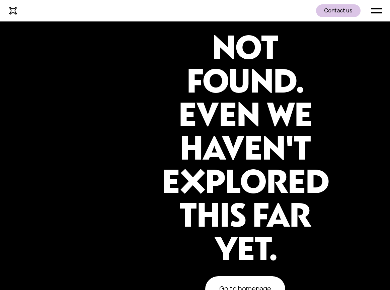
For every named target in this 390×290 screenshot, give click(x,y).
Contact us (338, 10)
